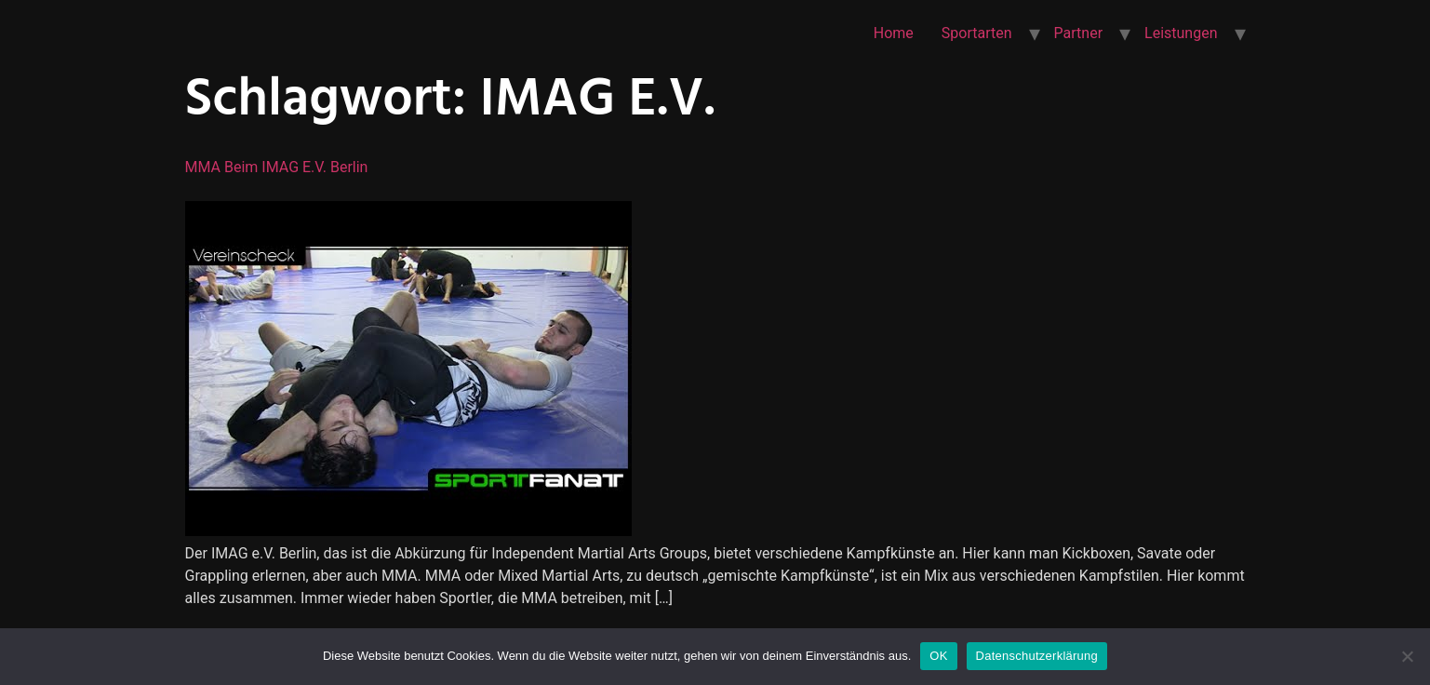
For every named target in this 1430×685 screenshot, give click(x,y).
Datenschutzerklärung (1037, 656)
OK (938, 656)
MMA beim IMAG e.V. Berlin (276, 167)
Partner (1078, 33)
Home (894, 33)
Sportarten (977, 33)
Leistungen (1180, 33)
